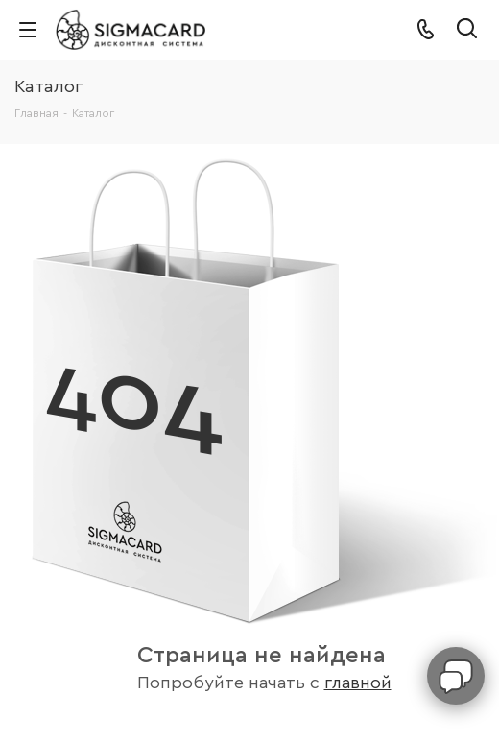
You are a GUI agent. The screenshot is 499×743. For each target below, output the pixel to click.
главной (358, 683)
